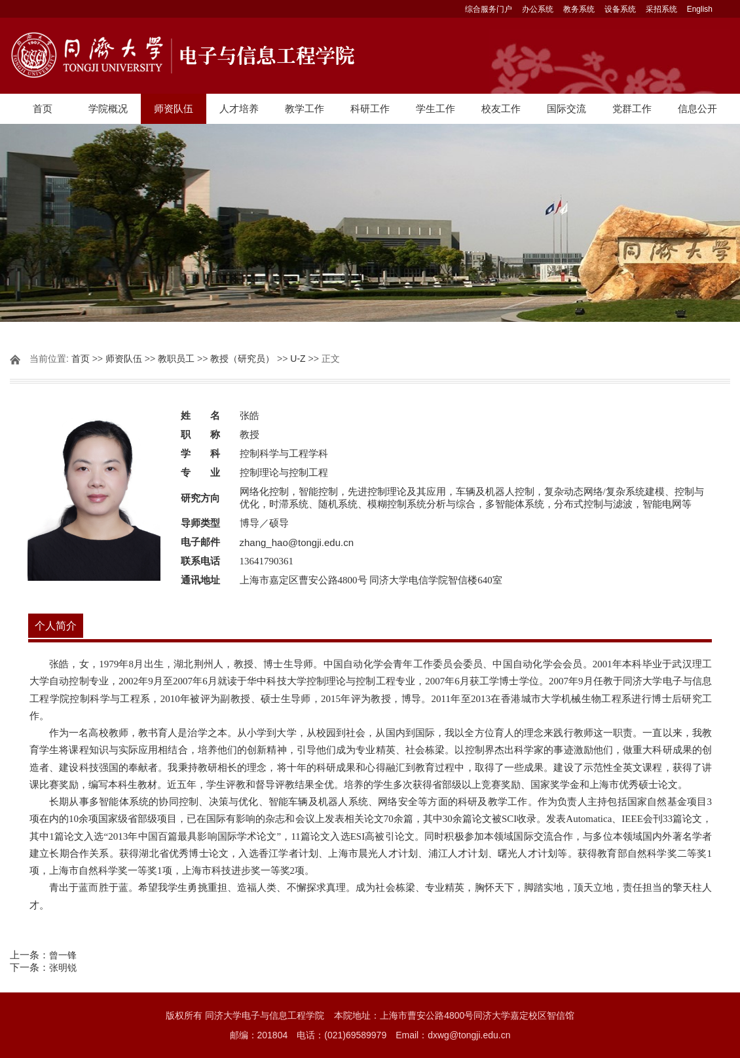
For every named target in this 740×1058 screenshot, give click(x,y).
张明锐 (63, 967)
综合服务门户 (488, 9)
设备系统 (620, 9)
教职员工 (176, 358)
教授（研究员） (242, 358)
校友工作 (501, 108)
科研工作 (370, 108)
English (699, 9)
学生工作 (435, 108)
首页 (42, 108)
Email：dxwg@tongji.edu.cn (453, 1035)
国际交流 (566, 108)
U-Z (297, 358)
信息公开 (697, 108)
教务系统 (579, 9)
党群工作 (632, 108)
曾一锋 (63, 955)
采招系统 (661, 9)
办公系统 (537, 9)
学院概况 (108, 108)
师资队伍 (173, 108)
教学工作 (304, 108)
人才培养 (239, 108)
